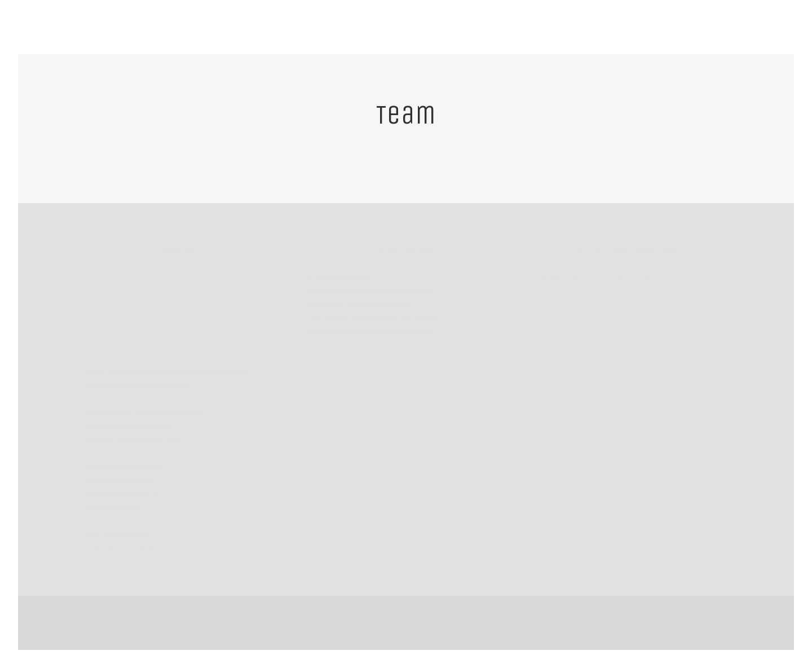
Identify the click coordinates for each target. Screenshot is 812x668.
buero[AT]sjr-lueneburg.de (132, 548)
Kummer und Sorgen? (520, 27)
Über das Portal (616, 20)
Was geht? (350, 20)
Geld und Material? (428, 20)
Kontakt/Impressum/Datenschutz (723, 27)
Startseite (282, 27)
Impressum (552, 291)
